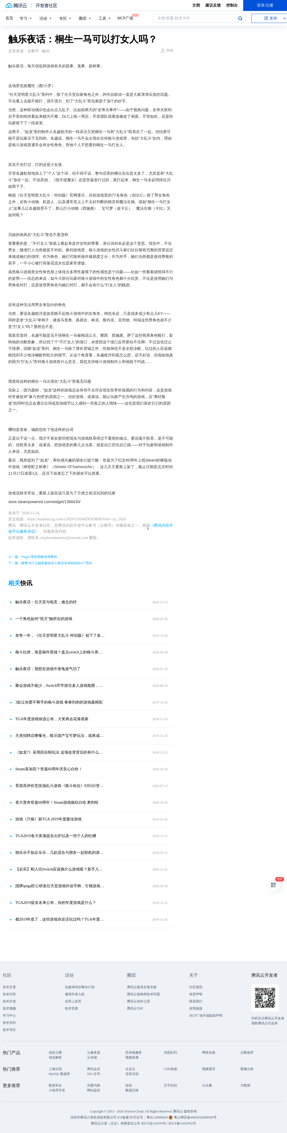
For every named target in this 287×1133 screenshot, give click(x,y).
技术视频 (9, 1008)
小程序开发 (57, 1090)
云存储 (92, 1057)
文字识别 (170, 1085)
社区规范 (195, 987)
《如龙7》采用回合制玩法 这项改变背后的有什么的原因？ (60, 752)
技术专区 (9, 1030)
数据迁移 (132, 1090)
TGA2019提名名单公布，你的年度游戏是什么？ (55, 903)
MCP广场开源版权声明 (205, 1015)
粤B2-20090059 (158, 1117)
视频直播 (132, 1057)
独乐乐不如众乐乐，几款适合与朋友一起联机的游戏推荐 (60, 853)
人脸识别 (55, 1069)
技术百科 (9, 1023)
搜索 (240, 18)
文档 (196, 5)
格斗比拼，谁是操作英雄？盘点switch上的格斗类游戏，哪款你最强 (60, 652)
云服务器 (93, 1052)
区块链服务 (133, 1052)
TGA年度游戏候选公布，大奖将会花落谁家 (51, 719)
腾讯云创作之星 (138, 1001)
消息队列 (170, 1052)
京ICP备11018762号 (182, 1123)
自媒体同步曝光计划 (79, 987)
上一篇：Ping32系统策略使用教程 (32, 557)
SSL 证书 (93, 1074)
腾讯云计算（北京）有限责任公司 (115, 1123)
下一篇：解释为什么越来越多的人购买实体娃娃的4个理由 (50, 563)
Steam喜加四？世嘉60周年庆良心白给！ (48, 769)
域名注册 (55, 1052)
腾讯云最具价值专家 (142, 987)
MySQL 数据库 (59, 1074)
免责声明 (195, 994)
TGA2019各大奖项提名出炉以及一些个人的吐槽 (55, 836)
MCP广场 (125, 17)
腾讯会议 (93, 1069)
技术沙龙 (9, 1001)
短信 (128, 1085)
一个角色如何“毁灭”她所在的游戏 (43, 619)
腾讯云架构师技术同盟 (143, 994)
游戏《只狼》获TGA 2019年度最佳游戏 (48, 819)
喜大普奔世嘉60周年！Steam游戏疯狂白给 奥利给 (57, 802)
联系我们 (195, 1001)
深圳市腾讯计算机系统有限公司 (93, 1117)
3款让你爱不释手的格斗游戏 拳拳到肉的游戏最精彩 (59, 702)
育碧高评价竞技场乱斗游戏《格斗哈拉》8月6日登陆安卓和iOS (60, 786)
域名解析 (55, 1057)
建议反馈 (213, 5)
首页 (9, 18)
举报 (167, 50)
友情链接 (195, 1008)
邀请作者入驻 (75, 994)
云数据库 (247, 1052)
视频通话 (208, 1069)
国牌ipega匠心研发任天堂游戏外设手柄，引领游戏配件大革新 (60, 886)
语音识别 (132, 1074)
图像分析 (247, 1069)
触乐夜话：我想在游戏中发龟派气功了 (48, 669)
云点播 (207, 1085)
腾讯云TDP (135, 1008)
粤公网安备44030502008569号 (195, 1117)
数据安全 (55, 1085)
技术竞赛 (71, 1008)
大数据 (245, 1085)
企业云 (130, 1069)
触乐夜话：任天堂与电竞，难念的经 (46, 602)
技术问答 (9, 994)
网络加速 (208, 1052)
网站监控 (93, 1090)
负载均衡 (93, 1085)
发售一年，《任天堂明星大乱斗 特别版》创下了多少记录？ (60, 635)
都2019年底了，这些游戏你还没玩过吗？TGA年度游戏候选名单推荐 (60, 919)
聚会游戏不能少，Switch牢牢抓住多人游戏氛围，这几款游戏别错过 (60, 686)
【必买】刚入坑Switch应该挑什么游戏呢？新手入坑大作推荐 (60, 869)
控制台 (232, 5)
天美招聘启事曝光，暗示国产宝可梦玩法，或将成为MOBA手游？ (60, 736)
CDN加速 (170, 1069)
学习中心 (9, 1015)
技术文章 (9, 987)
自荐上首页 (73, 1001)
